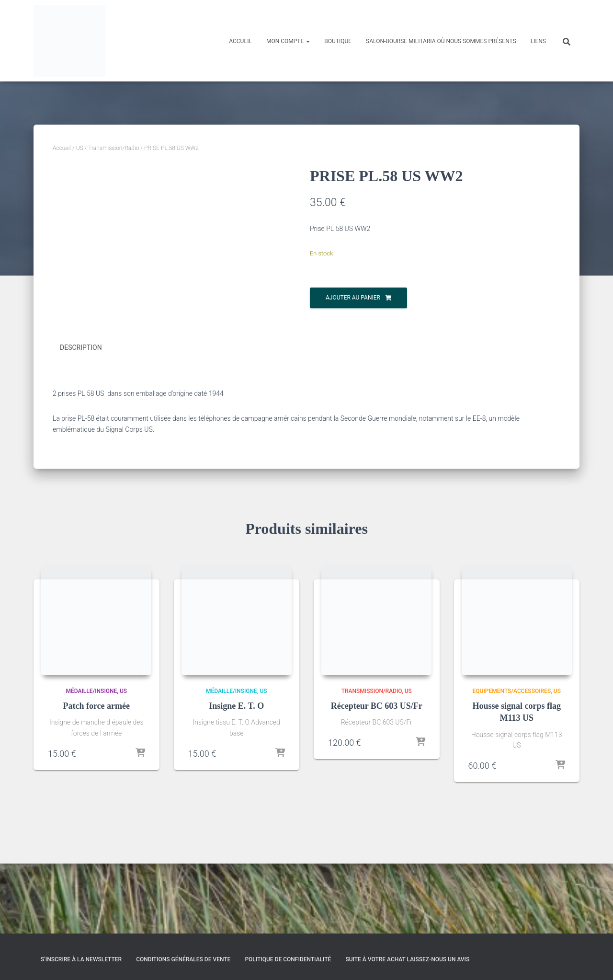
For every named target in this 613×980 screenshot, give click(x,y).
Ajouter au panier (353, 297)
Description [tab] (81, 418)
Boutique (338, 41)
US (79, 148)
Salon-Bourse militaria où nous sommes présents (441, 41)
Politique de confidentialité (288, 959)
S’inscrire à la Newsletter (81, 959)
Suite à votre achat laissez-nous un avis (407, 959)
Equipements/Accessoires (512, 761)
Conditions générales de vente (183, 959)
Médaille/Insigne (91, 761)
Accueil (240, 41)
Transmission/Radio (113, 148)
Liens (538, 41)
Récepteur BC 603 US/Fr (376, 776)
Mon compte (288, 41)
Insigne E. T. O (236, 776)
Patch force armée (96, 776)
